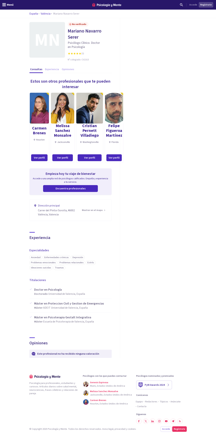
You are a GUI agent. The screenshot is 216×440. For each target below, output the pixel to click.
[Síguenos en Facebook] (139, 421)
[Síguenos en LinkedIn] (152, 421)
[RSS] (180, 421)
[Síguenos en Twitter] (145, 421)
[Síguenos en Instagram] (159, 421)
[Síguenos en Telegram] (173, 421)
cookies (132, 429)
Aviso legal (107, 429)
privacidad (120, 429)
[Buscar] (181, 4)
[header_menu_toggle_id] (8, 4)
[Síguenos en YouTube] (166, 421)
